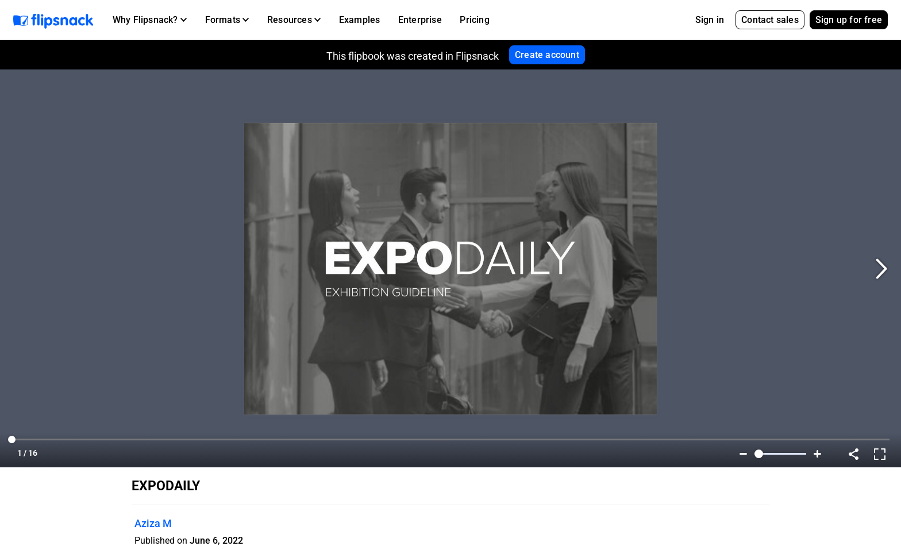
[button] (149, 20)
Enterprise (420, 19)
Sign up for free (848, 19)
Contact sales (770, 19)
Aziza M (153, 523)
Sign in (709, 19)
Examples (359, 19)
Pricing (474, 19)
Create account (547, 54)
